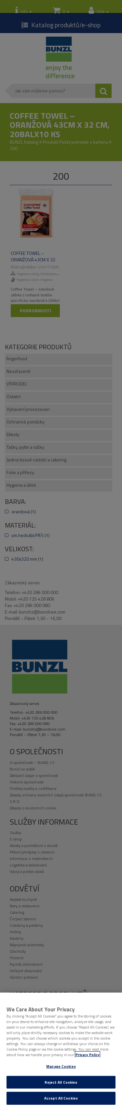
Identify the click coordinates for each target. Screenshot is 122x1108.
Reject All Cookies (61, 1082)
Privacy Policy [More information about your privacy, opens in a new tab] (87, 1054)
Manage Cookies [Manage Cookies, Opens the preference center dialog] (61, 1066)
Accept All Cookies (61, 1098)
